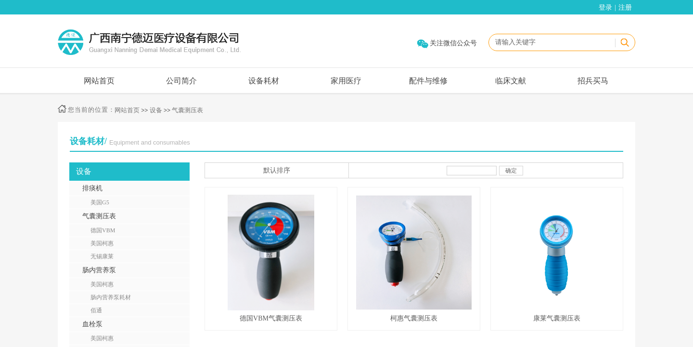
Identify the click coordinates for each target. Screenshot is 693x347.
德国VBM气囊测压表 (271, 318)
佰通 (96, 310)
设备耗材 (263, 81)
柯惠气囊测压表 (413, 318)
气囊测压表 (187, 110)
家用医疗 (346, 81)
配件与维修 (428, 81)
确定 (511, 170)
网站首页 (99, 81)
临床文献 (510, 81)
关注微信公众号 (453, 43)
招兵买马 (593, 81)
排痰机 (92, 188)
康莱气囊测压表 (556, 318)
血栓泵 (92, 324)
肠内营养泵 (99, 270)
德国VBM (102, 230)
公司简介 (181, 81)
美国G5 (99, 202)
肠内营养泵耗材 (110, 297)
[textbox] (551, 42)
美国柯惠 (102, 243)
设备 (156, 110)
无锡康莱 (102, 256)
